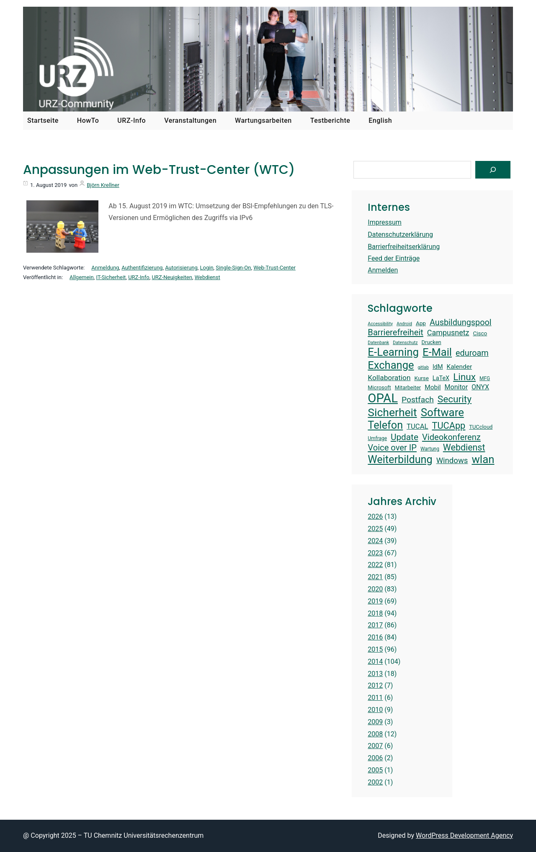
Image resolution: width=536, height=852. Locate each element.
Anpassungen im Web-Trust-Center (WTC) (159, 169)
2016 (375, 637)
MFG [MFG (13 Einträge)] (484, 378)
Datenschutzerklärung (400, 234)
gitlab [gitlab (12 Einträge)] (422, 367)
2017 (375, 625)
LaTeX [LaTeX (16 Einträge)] (441, 378)
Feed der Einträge (394, 258)
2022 (375, 565)
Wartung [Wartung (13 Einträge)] (429, 449)
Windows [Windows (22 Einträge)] (452, 460)
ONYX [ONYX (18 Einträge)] (480, 387)
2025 (375, 529)
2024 (375, 541)
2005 (375, 770)
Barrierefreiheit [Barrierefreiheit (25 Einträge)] (395, 332)
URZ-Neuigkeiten (172, 277)
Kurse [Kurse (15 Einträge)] (421, 378)
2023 (375, 553)
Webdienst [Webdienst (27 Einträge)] (464, 447)
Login (207, 267)
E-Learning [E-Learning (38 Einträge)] (393, 352)
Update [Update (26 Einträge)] (404, 437)
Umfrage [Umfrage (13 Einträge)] (377, 438)
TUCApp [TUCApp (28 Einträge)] (449, 425)
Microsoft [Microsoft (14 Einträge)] (379, 387)
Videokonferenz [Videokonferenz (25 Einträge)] (451, 437)
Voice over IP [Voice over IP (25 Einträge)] (392, 448)
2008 (375, 734)
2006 (375, 758)
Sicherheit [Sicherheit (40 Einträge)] (392, 412)
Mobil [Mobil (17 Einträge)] (433, 387)
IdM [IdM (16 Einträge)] (438, 366)
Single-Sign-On (233, 267)
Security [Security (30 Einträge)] (455, 399)
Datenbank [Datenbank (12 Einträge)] (378, 342)
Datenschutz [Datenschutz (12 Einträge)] (405, 342)
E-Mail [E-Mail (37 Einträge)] (437, 352)
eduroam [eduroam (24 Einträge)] (472, 353)
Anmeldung (105, 267)
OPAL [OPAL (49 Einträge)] (383, 398)
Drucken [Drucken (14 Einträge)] (431, 342)
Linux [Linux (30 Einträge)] (464, 377)
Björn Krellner (103, 185)
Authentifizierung (141, 267)
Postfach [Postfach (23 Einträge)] (418, 399)
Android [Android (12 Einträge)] (404, 323)
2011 (375, 698)
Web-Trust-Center (274, 267)
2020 (375, 589)
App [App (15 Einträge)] (421, 323)
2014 (375, 662)
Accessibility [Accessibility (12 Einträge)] (380, 323)
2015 (375, 649)
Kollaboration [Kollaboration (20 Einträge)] (389, 377)
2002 (375, 782)
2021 (375, 577)
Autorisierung (181, 267)
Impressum (385, 222)
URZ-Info (138, 277)
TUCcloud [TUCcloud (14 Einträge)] (480, 427)
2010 (375, 710)
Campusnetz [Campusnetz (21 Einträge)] (448, 332)
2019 (375, 601)
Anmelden (383, 270)
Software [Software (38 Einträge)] (442, 412)
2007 (375, 746)
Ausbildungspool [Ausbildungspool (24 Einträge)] (461, 322)
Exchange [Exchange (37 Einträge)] (391, 365)
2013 (375, 674)
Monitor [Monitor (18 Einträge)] (456, 387)
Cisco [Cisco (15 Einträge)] (480, 333)
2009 (375, 722)
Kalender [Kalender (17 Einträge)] (459, 366)
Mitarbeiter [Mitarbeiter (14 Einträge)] (408, 387)
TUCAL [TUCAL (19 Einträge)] (417, 426)
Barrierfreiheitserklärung (404, 247)
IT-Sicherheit (111, 277)
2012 (375, 685)
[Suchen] (492, 170)
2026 (375, 517)
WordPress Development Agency (464, 835)
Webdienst (207, 277)
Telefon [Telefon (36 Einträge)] (385, 425)
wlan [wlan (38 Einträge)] (483, 459)
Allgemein (82, 277)
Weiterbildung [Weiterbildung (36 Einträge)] (400, 459)
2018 (375, 613)
